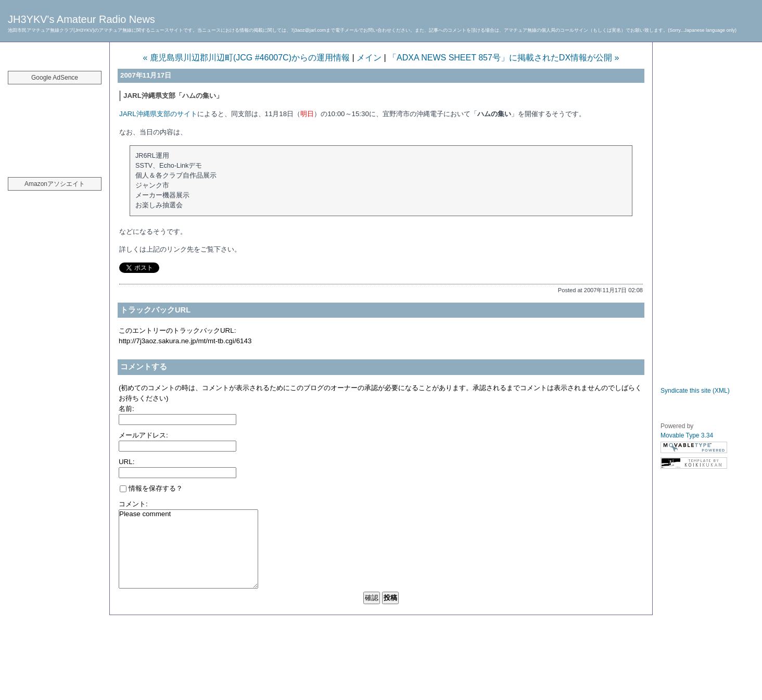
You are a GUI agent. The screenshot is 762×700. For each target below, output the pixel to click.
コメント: (133, 504)
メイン (369, 57)
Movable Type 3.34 (687, 435)
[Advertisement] (54, 125)
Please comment (188, 549)
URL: (126, 462)
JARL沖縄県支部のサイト (158, 114)
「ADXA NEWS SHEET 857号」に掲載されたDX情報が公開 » (503, 57)
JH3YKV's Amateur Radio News (81, 19)
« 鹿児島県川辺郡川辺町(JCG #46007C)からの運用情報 (246, 57)
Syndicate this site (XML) (695, 390)
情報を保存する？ (151, 488)
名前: (126, 409)
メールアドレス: (143, 435)
